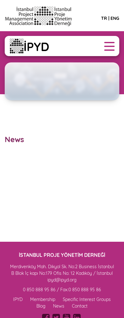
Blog (41, 306)
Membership (42, 299)
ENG (115, 18)
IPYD (18, 299)
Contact (80, 306)
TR (104, 18)
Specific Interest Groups (87, 299)
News (58, 306)
